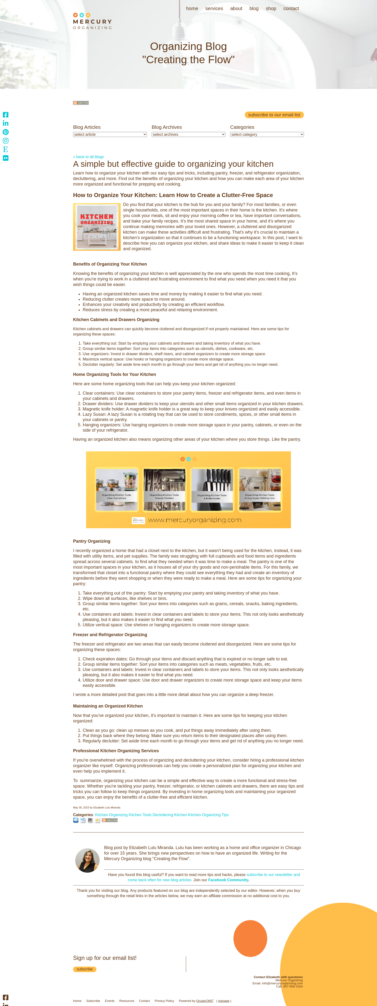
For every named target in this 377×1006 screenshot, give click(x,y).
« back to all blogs (88, 157)
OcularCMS (205, 1001)
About (236, 8)
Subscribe (93, 1001)
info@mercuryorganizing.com (282, 983)
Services (214, 8)
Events (110, 1001)
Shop (271, 8)
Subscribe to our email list (274, 114)
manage (223, 1001)
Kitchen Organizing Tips (208, 815)
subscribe (85, 969)
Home (192, 8)
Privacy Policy (164, 1001)
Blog (254, 8)
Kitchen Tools (140, 815)
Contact (291, 8)
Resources (126, 1001)
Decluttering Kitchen (170, 815)
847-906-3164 (293, 986)
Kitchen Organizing (111, 815)
